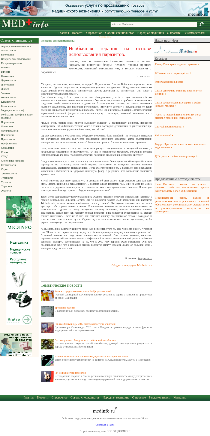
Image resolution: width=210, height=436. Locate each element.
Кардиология (8, 101)
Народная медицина (150, 32)
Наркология (7, 122)
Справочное (94, 32)
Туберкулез (7, 177)
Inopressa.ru (145, 258)
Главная (63, 32)
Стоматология (8, 164)
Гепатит (5, 67)
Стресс (5, 169)
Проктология (8, 139)
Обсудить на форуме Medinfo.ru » (131, 265)
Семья (4, 152)
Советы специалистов (119, 32)
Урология (6, 182)
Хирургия (6, 186)
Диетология (7, 84)
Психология (7, 134)
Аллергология (8, 50)
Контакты (105, 36)
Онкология (7, 126)
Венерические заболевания (16, 58)
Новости (77, 32)
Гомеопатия (7, 76)
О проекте (173, 32)
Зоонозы (5, 93)
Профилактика (9, 143)
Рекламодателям (194, 32)
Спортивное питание (12, 160)
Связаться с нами (105, 424)
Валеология (7, 54)
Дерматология (8, 80)
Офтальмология (9, 130)
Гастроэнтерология (11, 63)
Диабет (5, 88)
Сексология (7, 147)
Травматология (9, 173)
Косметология (8, 106)
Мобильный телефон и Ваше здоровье (17, 116)
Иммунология (8, 97)
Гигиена (5, 71)
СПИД (4, 156)
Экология (6, 190)
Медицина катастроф (12, 110)
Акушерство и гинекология (16, 46)
